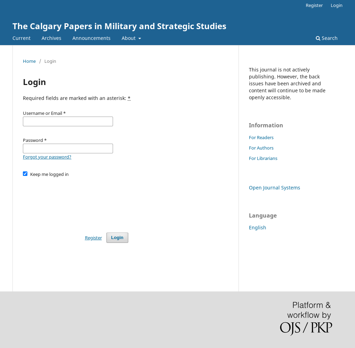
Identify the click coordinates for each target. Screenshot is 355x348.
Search (327, 38)
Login (337, 5)
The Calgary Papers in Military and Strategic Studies (119, 26)
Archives (51, 38)
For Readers (261, 137)
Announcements (91, 38)
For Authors (261, 148)
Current (21, 38)
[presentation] (75, 201)
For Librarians (263, 158)
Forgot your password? (47, 157)
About (129, 38)
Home (29, 61)
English (257, 227)
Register (314, 5)
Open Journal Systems (274, 187)
